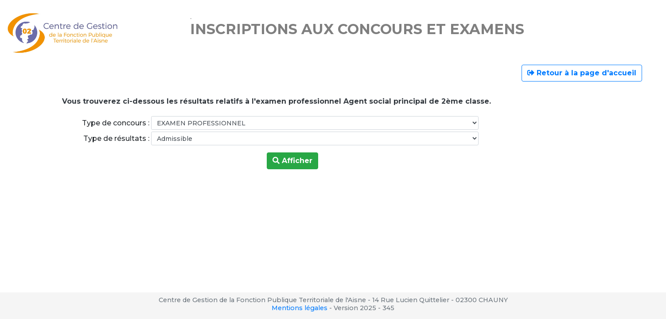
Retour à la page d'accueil (581, 73)
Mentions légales (299, 308)
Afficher (292, 160)
